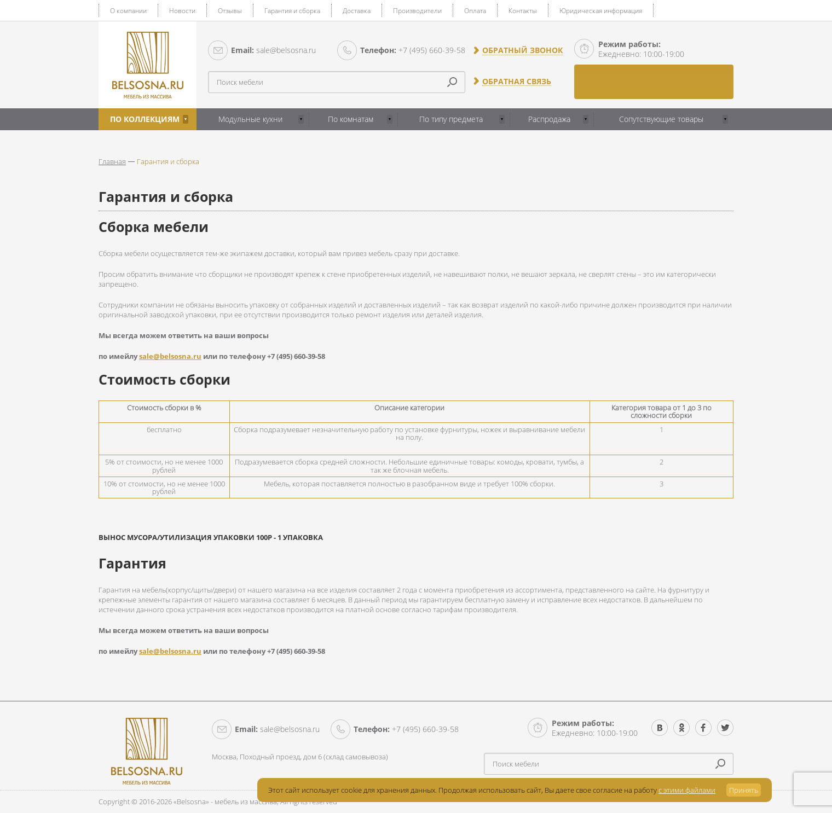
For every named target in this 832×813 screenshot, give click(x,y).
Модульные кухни (250, 119)
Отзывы (230, 10)
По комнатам (350, 119)
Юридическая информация (600, 10)
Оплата (475, 10)
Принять (743, 790)
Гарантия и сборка (292, 10)
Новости (182, 10)
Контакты (523, 10)
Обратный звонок (522, 50)
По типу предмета (451, 119)
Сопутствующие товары (661, 119)
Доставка (357, 10)
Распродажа (549, 119)
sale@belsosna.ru (273, 50)
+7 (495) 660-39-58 (412, 50)
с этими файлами (686, 790)
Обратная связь (516, 81)
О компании (128, 10)
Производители (417, 10)
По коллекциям (145, 119)
